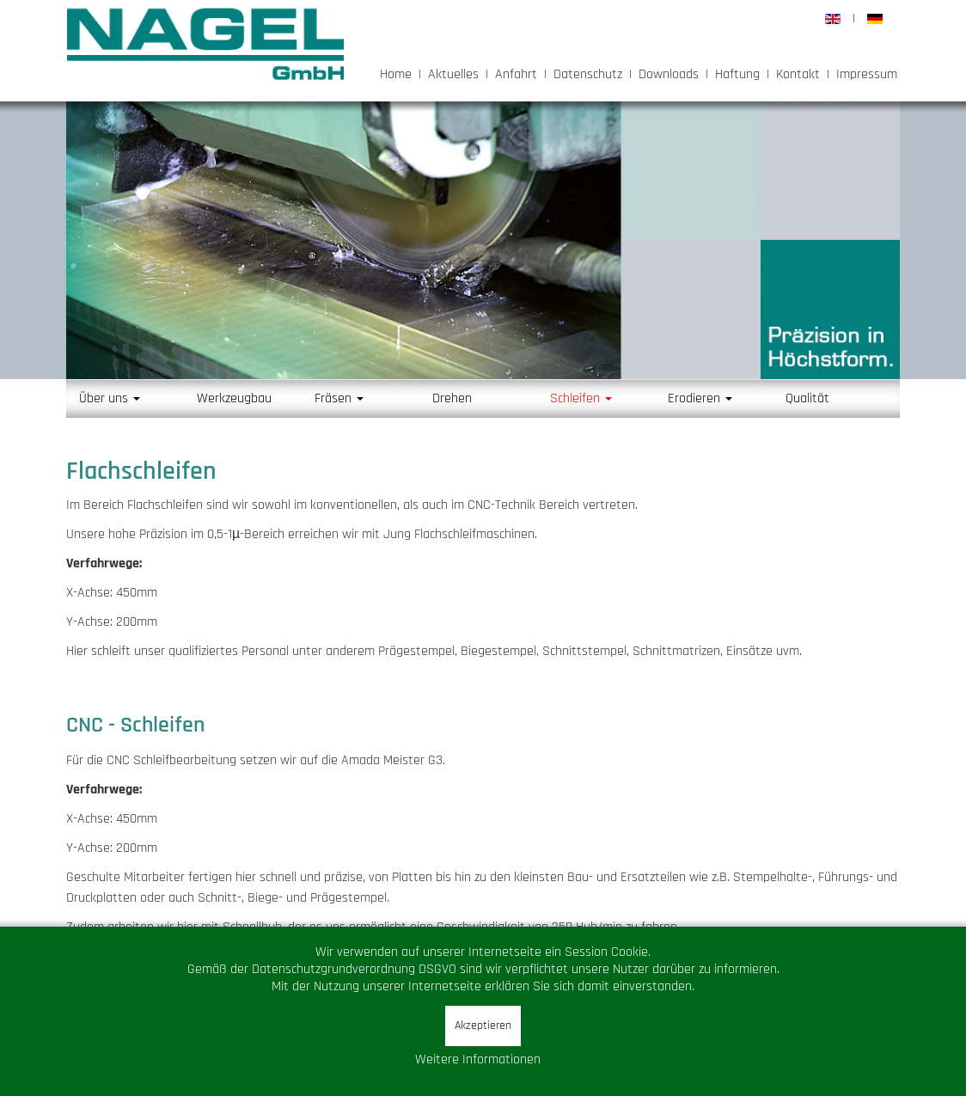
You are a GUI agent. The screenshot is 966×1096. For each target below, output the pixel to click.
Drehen (452, 398)
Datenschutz (587, 74)
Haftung (737, 74)
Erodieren (700, 398)
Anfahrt (516, 74)
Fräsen (339, 398)
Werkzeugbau (234, 398)
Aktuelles (453, 74)
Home (396, 74)
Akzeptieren (483, 1025)
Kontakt (798, 74)
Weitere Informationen (478, 1059)
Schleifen (581, 398)
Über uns (109, 398)
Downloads (669, 74)
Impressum (866, 74)
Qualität (807, 398)
